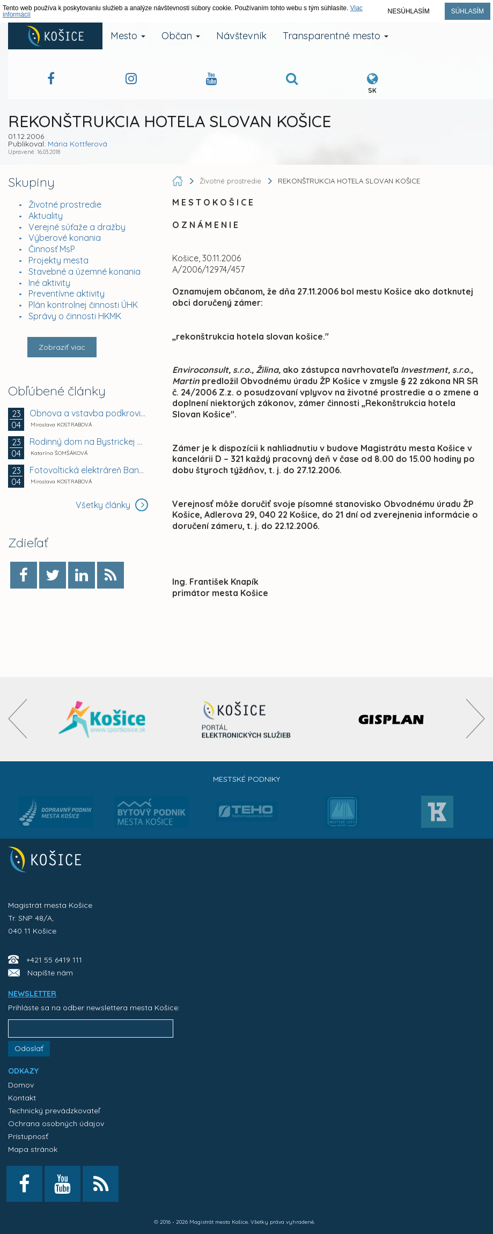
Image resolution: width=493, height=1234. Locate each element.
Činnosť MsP (51, 249)
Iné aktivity (49, 282)
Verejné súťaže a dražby (77, 227)
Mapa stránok (32, 1149)
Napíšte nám (50, 973)
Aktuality (45, 215)
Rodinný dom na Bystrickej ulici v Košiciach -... (87, 441)
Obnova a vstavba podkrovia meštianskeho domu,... (87, 413)
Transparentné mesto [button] (335, 36)
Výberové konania (64, 237)
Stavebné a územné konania (84, 271)
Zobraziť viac (62, 347)
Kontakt (22, 1098)
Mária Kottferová (77, 144)
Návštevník (241, 36)
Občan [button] (180, 36)
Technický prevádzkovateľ (54, 1110)
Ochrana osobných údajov (56, 1123)
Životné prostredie (64, 204)
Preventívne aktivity (66, 293)
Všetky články (112, 505)
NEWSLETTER (32, 993)
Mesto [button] (128, 36)
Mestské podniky (246, 779)
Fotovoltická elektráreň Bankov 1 (87, 470)
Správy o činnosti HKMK (74, 316)
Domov (21, 1085)
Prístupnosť (28, 1136)
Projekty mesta (58, 260)
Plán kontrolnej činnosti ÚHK (83, 304)
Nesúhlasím (409, 11)
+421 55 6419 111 (54, 960)
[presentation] (17, 719)
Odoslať (28, 1048)
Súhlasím (467, 11)
